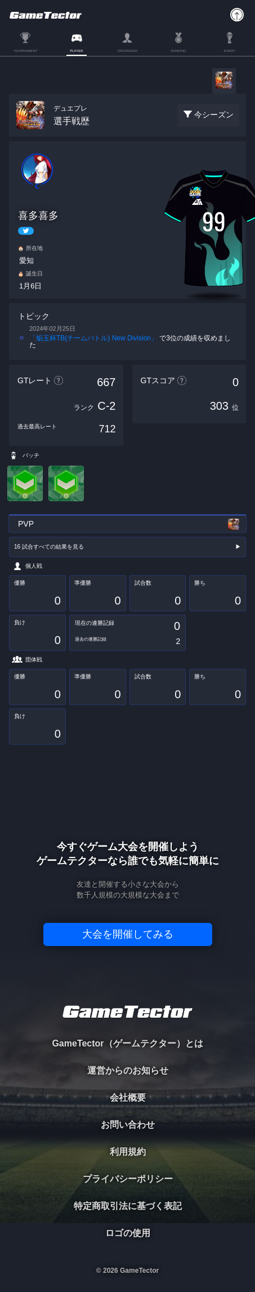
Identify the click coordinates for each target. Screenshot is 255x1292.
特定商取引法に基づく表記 (128, 1206)
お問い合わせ (128, 1124)
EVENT (229, 50)
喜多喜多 (38, 215)
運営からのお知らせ (127, 1070)
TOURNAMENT (25, 50)
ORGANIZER (128, 50)
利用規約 (128, 1152)
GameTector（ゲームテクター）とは (127, 1043)
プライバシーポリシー (128, 1179)
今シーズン (214, 115)
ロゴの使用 (127, 1233)
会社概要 (128, 1097)
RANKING (178, 50)
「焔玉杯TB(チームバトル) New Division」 (93, 338)
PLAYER (76, 50)
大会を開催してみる (127, 934)
